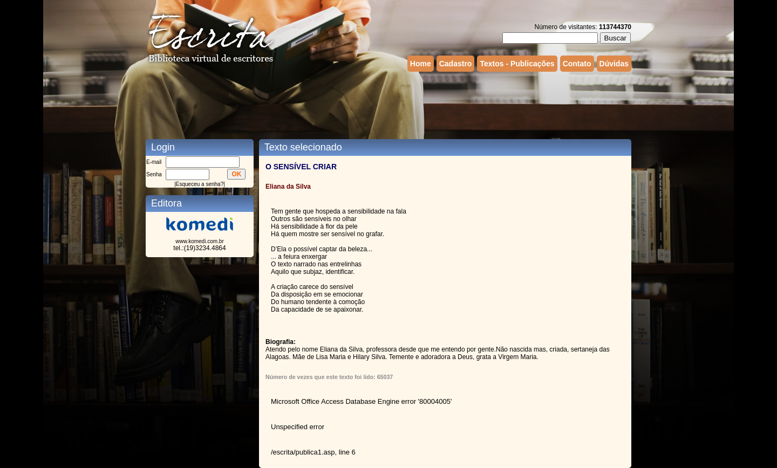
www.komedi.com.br (199, 241)
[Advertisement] (388, 104)
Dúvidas (614, 63)
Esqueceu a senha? (199, 184)
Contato (577, 63)
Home (420, 63)
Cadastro (455, 63)
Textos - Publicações (517, 63)
